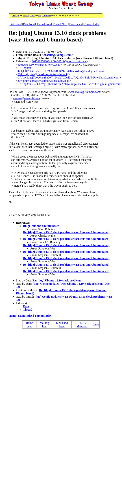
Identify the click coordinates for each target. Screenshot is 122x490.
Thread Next (60, 24)
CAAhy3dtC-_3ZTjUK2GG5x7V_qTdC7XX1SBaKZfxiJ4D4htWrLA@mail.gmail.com (59, 69)
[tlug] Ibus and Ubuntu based (41, 225)
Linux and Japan (62, 324)
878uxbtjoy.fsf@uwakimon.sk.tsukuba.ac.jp (43, 74)
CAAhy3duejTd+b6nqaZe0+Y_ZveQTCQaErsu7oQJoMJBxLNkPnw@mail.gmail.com (68, 77)
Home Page (29, 324)
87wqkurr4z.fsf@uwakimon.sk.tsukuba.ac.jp (43, 80)
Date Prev (15, 24)
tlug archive (44, 15)
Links (96, 324)
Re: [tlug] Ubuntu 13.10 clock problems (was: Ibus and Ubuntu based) (66, 232)
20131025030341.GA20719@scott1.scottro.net (59, 61)
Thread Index (91, 24)
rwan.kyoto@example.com (84, 91)
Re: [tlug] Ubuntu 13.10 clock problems (56, 280)
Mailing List (29, 15)
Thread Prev (44, 24)
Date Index (75, 24)
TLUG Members (82, 324)
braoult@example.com (57, 54)
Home (12, 315)
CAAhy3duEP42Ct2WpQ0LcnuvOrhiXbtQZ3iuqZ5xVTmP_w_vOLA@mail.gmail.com (69, 83)
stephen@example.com (26, 98)
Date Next (29, 24)
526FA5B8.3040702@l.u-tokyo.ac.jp (39, 64)
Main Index (25, 315)
